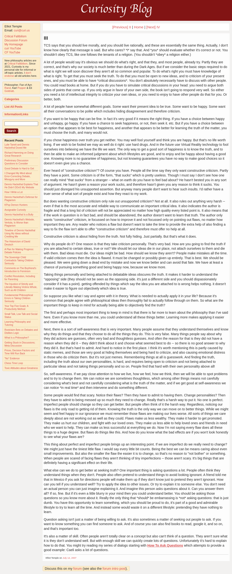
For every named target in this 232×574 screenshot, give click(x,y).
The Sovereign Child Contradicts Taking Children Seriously (18, 260)
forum (77, 568)
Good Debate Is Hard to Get (19, 168)
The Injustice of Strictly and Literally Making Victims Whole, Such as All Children (20, 287)
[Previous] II (121, 27)
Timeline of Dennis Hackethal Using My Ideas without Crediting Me (19, 233)
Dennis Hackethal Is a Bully (18, 214)
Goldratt (9, 91)
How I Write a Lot (13, 192)
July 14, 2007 (69, 558)
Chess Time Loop (13, 363)
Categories (11, 99)
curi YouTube (12, 48)
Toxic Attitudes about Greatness (21, 368)
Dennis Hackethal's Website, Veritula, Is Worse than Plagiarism (19, 222)
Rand (7, 87)
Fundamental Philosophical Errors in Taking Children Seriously (18, 298)
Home (138, 27)
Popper (22, 87)
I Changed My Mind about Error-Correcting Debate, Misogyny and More (18, 176)
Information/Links (16, 114)
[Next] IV (153, 27)
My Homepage (13, 44)
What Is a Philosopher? (16, 337)
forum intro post (114, 568)
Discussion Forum (15, 40)
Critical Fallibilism (15, 36)
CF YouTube (12, 52)
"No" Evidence (12, 358)
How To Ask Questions (165, 545)
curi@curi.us (22, 30)
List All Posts (13, 106)
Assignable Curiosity (15, 210)
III (46, 38)
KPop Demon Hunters (15, 205)
